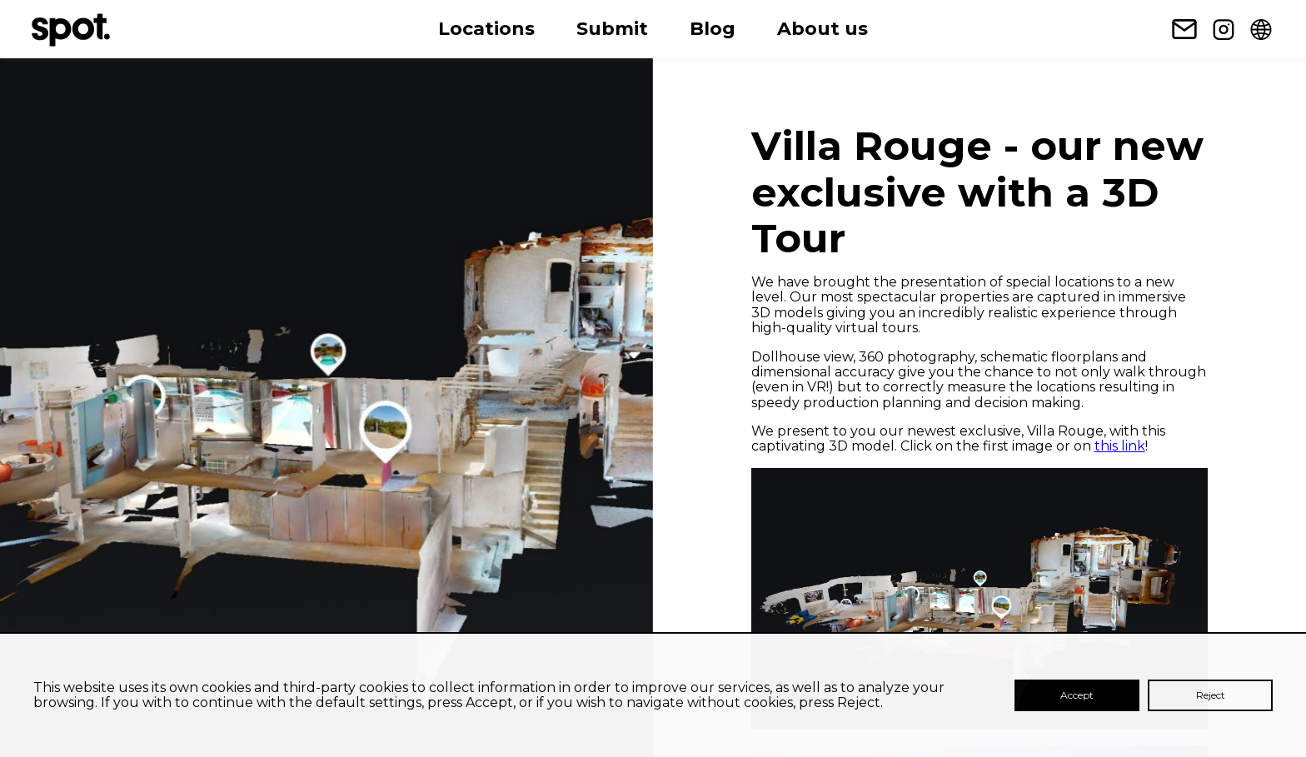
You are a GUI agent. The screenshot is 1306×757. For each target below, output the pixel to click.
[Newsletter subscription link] (1184, 29)
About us (822, 28)
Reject (1210, 695)
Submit (612, 28)
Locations (486, 28)
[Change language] (1261, 29)
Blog (712, 28)
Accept (1077, 695)
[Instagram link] (1223, 29)
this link (1119, 446)
